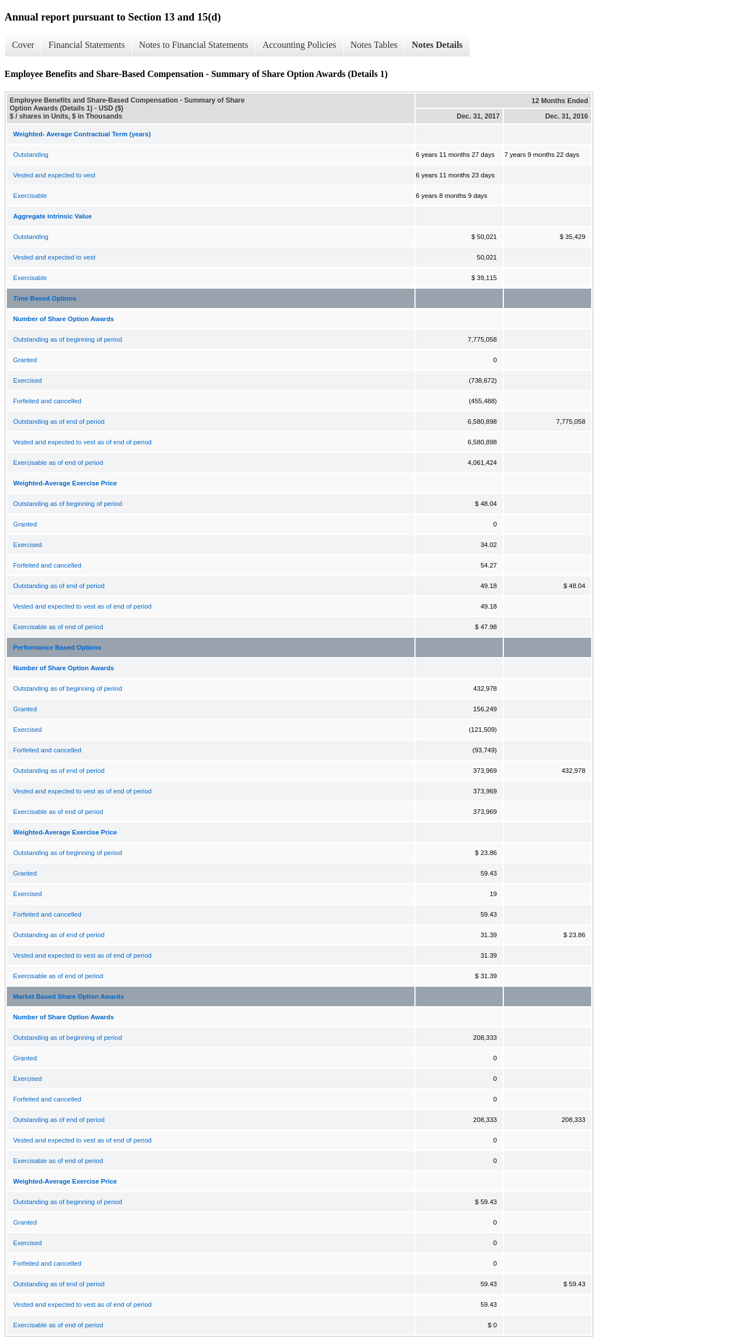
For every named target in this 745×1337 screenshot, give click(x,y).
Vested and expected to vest (54, 175)
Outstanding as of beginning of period (67, 339)
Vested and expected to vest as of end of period (82, 442)
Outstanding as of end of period (58, 421)
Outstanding (30, 154)
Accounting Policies (299, 45)
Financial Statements (86, 45)
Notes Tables (374, 45)
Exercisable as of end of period (58, 462)
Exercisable (30, 195)
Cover (23, 45)
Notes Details (437, 45)
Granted (25, 359)
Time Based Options (44, 298)
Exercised (27, 380)
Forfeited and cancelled (47, 401)
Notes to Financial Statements (194, 45)
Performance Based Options (57, 647)
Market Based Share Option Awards (68, 996)
